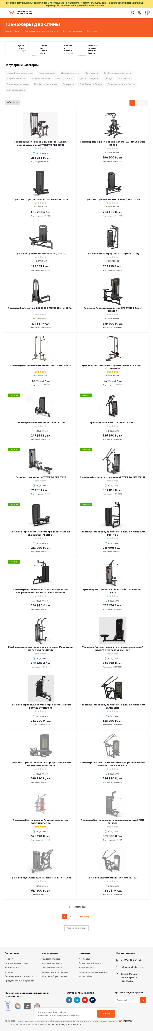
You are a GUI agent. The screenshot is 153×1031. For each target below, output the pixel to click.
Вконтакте (69, 1000)
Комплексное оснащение (93, 972)
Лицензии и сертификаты (19, 976)
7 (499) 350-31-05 (131, 959)
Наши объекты (87, 967)
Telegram (77, 1000)
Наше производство (16, 963)
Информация (50, 953)
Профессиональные (45, 84)
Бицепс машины (16, 78)
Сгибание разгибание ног (118, 73)
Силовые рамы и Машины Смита (93, 50)
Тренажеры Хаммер (18, 84)
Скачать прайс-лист (90, 963)
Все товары (85, 916)
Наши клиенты (13, 967)
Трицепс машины (40, 78)
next (93, 916)
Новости (9, 958)
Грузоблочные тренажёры (22, 47)
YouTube (85, 1000)
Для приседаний (16, 89)
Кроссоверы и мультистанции (69, 48)
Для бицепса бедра (90, 84)
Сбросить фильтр (76, 928)
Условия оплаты (51, 958)
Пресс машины (47, 73)
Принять (106, 1013)
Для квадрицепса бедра (121, 84)
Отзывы (9, 972)
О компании (12, 953)
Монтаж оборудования (54, 976)
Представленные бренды (19, 980)
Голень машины (64, 78)
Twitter (92, 1000)
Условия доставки (52, 963)
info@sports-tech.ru (132, 967)
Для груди (68, 84)
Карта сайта (85, 976)
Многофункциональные (20, 73)
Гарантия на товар (52, 967)
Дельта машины (70, 73)
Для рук (108, 78)
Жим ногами (91, 73)
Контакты (84, 958)
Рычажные (124, 78)
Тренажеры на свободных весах (45, 50)
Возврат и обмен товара (55, 972)
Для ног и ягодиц (88, 78)
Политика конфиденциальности (62, 1020)
